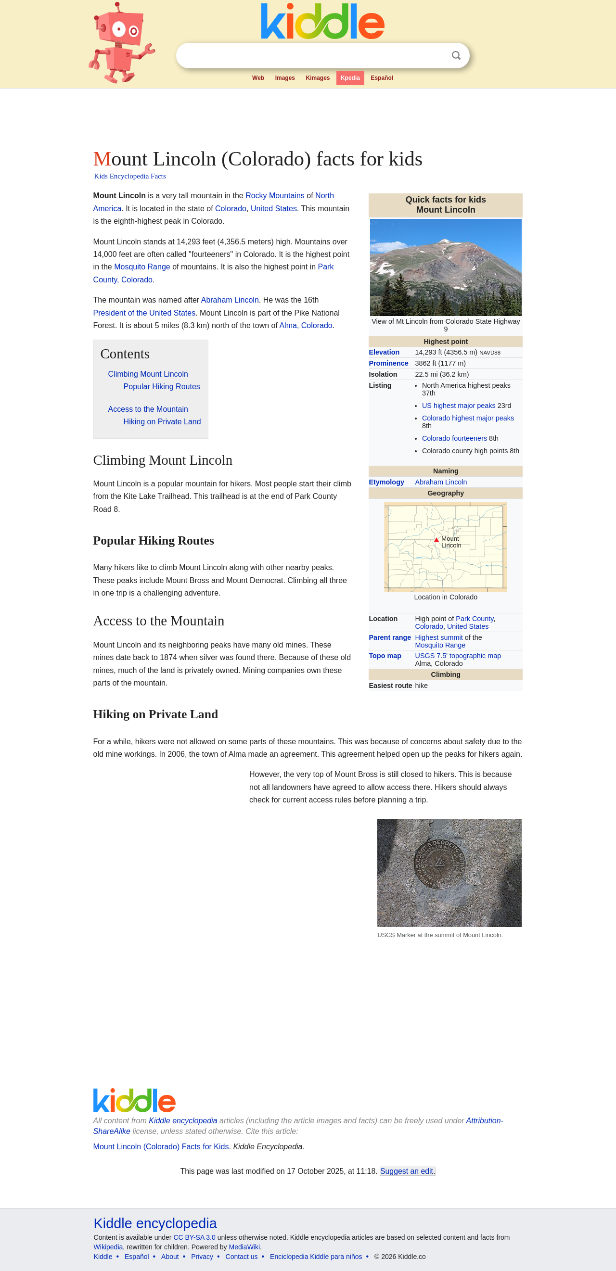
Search (456, 55)
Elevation (384, 352)
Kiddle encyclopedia (183, 1121)
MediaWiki (244, 1247)
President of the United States (144, 313)
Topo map (385, 656)
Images (285, 78)
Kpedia (350, 78)
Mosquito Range (440, 645)
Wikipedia (108, 1247)
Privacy (202, 1256)
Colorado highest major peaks (468, 418)
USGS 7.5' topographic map (458, 656)
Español (382, 78)
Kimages (318, 78)
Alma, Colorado (305, 325)
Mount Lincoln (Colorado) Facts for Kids (161, 1147)
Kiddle (103, 1256)
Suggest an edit (406, 1171)
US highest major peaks (459, 405)
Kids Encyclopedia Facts (130, 176)
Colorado (429, 626)
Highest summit (439, 637)
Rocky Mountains (275, 195)
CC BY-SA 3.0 (194, 1237)
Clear (436, 56)
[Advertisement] (307, 115)
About (170, 1256)
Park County (474, 619)
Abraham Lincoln (441, 482)
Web (258, 78)
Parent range (390, 637)
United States (467, 626)
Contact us (242, 1256)
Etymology (386, 482)
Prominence (388, 363)
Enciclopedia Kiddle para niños (316, 1256)
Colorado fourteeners (454, 438)
